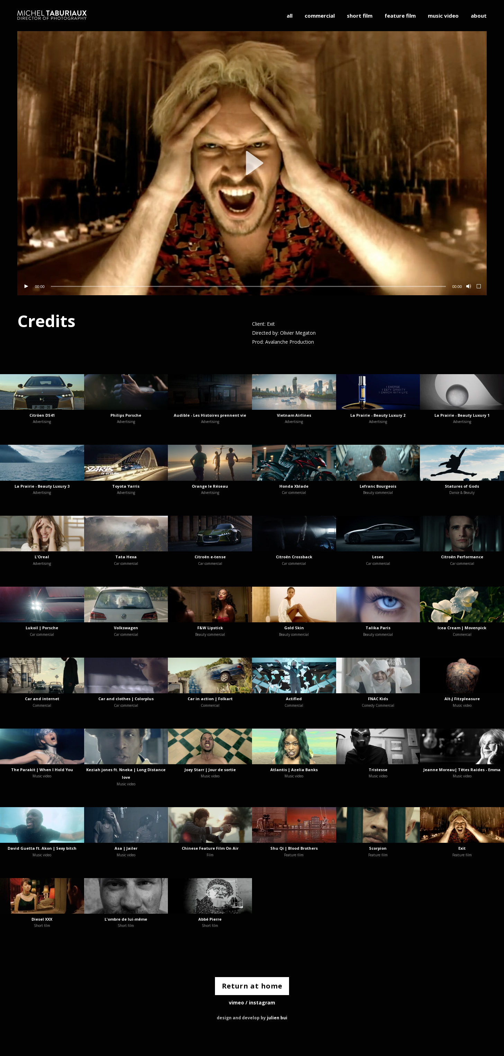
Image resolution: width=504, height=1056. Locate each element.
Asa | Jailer (126, 848)
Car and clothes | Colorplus (126, 698)
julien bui (277, 1018)
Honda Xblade (293, 486)
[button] (252, 163)
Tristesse (378, 769)
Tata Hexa (126, 556)
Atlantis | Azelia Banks (294, 769)
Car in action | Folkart (210, 698)
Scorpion (378, 848)
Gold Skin (294, 627)
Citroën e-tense (210, 556)
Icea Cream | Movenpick (462, 627)
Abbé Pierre (210, 919)
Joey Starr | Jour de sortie (210, 769)
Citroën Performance (462, 556)
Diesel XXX (42, 919)
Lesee (378, 556)
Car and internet (42, 698)
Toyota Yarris (126, 486)
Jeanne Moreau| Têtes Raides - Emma (462, 769)
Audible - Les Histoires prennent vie (210, 415)
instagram (262, 1003)
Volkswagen (126, 627)
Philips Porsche (125, 415)
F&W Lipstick (210, 627)
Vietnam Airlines (294, 415)
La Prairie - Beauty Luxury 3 (42, 486)
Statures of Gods (462, 486)
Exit (462, 848)
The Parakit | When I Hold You (42, 769)
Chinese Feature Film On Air (210, 848)
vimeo (236, 1003)
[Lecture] (25, 286)
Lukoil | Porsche (42, 627)
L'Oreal (42, 556)
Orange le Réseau (210, 486)
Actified (294, 698)
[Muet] (468, 286)
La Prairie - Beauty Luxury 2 (377, 415)
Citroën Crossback (294, 556)
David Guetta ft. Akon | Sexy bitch (42, 848)
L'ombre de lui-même (126, 919)
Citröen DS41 (42, 415)
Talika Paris (378, 627)
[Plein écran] (479, 286)
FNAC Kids (378, 698)
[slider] (248, 286)
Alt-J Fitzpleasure (462, 698)
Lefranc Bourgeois (378, 486)
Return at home (252, 986)
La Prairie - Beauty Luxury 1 (461, 415)
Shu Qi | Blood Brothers (294, 848)
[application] (252, 163)
